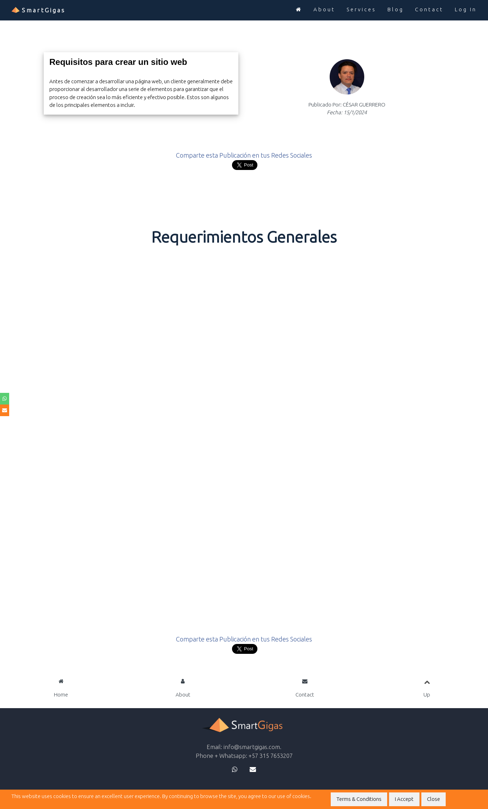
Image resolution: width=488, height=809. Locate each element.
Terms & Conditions (359, 799)
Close (433, 799)
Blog (396, 9)
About (324, 9)
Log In (466, 9)
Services (361, 9)
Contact (429, 9)
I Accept (404, 799)
